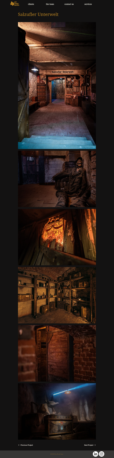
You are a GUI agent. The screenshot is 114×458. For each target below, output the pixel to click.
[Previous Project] (25, 445)
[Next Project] (90, 445)
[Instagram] (101, 454)
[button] (88, 4)
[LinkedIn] (95, 454)
